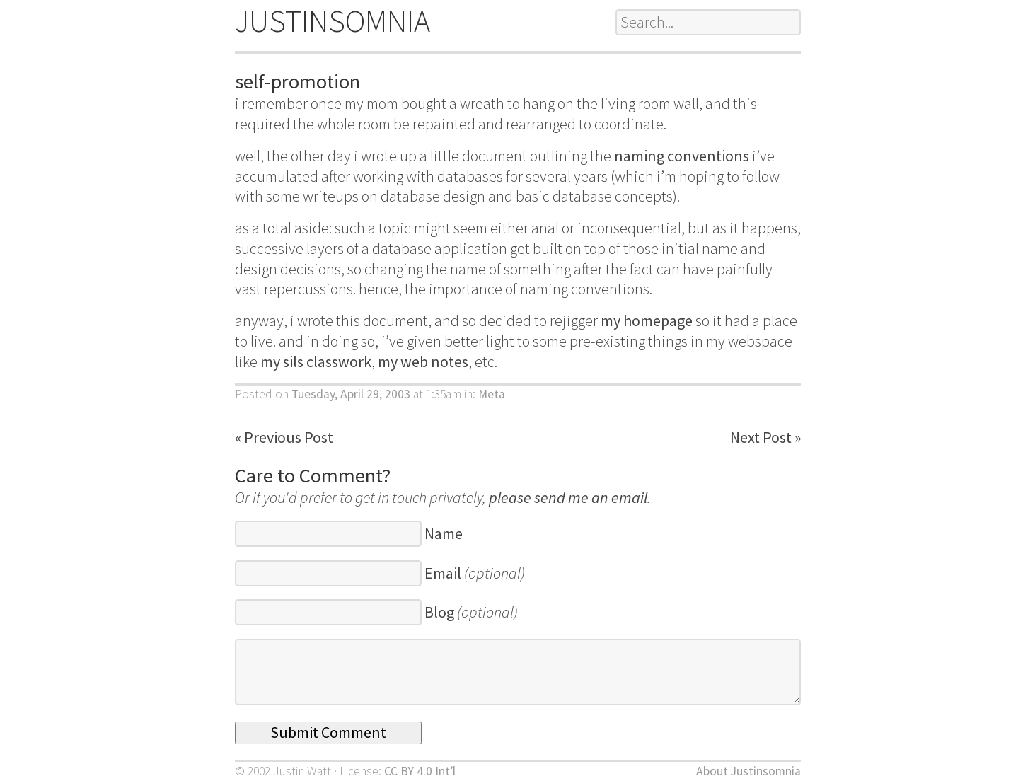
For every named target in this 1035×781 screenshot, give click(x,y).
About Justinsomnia (748, 771)
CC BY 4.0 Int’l (420, 771)
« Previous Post (284, 437)
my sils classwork (315, 361)
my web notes (423, 361)
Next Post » (765, 437)
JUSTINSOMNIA (332, 20)
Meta (491, 394)
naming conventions (681, 156)
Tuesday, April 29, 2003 (350, 394)
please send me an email (568, 497)
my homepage (647, 320)
